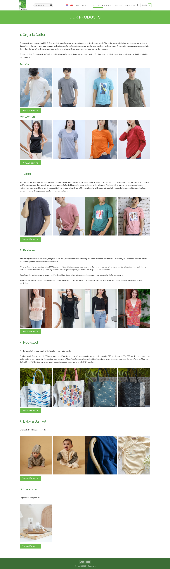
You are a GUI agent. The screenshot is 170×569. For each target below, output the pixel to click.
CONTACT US (129, 5)
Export (118, 5)
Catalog (109, 5)
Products (98, 5)
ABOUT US (87, 5)
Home (77, 5)
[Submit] (51, 5)
